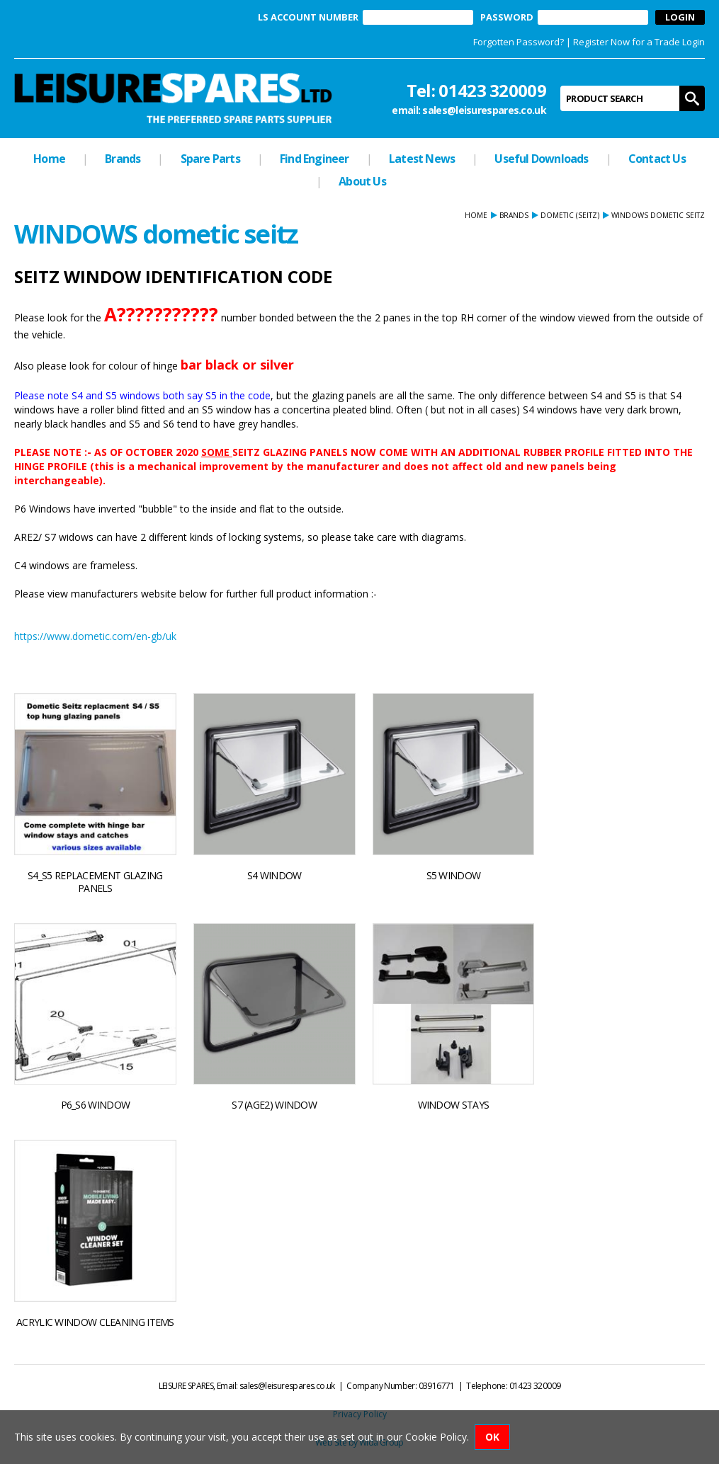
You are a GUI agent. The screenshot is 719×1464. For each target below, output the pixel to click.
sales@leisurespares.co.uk (484, 110)
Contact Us (657, 158)
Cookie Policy (436, 1436)
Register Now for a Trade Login (639, 41)
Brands (122, 158)
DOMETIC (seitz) (569, 215)
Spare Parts (210, 158)
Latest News (422, 158)
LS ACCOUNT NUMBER (308, 17)
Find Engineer (314, 158)
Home (49, 158)
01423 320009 (492, 90)
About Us (362, 181)
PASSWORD (506, 17)
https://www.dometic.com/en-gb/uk (95, 636)
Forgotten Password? (518, 41)
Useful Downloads (541, 158)
